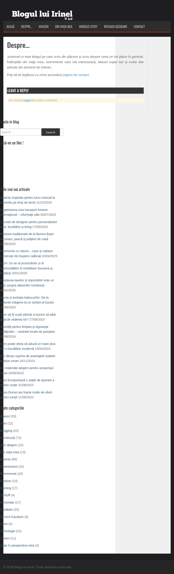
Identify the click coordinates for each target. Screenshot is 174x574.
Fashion (5, 481)
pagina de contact (76, 75)
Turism (5, 538)
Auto (3, 423)
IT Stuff (5, 495)
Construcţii (7, 438)
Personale (7, 502)
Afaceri (43, 26)
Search (50, 132)
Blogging (6, 430)
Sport (4, 524)
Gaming (5, 488)
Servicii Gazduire (12, 517)
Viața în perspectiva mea (17, 545)
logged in (29, 100)
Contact (139, 26)
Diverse (5, 459)
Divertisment (8, 466)
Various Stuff (88, 26)
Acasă (11, 26)
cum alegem (8, 445)
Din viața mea (63, 26)
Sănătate (6, 509)
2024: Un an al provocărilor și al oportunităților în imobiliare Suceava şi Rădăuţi (26, 268)
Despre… (26, 26)
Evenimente (8, 473)
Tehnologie (7, 531)
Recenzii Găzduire (115, 26)
